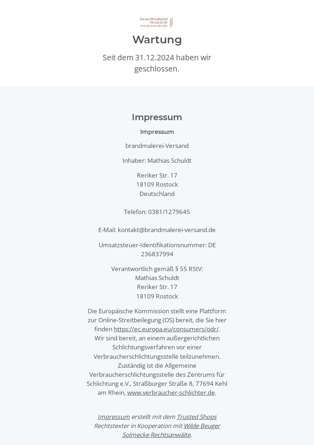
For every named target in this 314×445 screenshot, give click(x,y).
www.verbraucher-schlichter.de (171, 392)
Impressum (114, 417)
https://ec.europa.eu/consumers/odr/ (166, 329)
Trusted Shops (196, 417)
